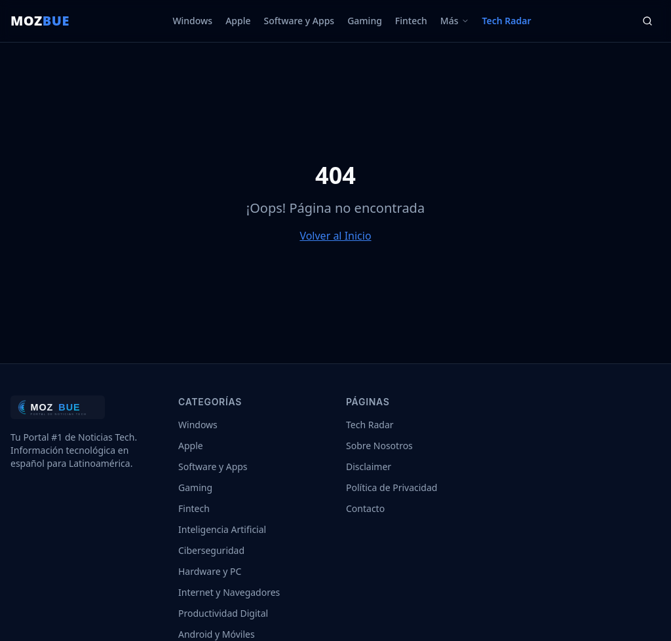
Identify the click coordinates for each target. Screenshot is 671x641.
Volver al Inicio (335, 236)
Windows (192, 20)
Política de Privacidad (391, 487)
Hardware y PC (209, 571)
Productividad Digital (223, 613)
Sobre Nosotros (379, 445)
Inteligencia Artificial (222, 529)
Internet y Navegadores (229, 592)
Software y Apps (299, 20)
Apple (237, 20)
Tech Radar (506, 20)
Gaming (364, 20)
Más (454, 20)
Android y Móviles (216, 634)
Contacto (365, 508)
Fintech (411, 20)
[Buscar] (647, 21)
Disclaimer (368, 466)
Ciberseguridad (211, 550)
